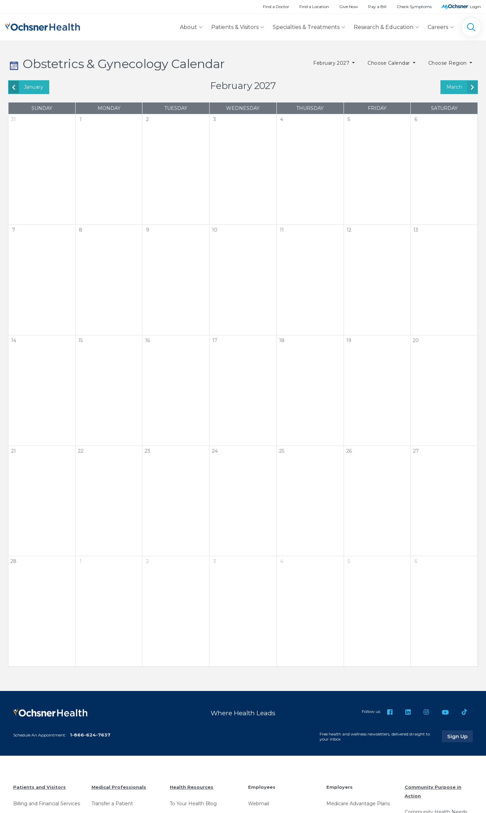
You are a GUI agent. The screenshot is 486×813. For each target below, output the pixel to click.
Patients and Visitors (39, 787)
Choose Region (448, 63)
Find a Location (314, 6)
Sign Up (460, 736)
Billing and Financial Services (46, 804)
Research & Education (383, 27)
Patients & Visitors (235, 27)
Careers (438, 27)
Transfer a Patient (112, 804)
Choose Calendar (389, 63)
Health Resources (191, 787)
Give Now (348, 6)
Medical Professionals (118, 787)
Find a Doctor (276, 6)
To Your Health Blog (193, 804)
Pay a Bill (377, 6)
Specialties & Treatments (306, 27)
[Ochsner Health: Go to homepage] (42, 26)
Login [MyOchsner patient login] (475, 6)
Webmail (258, 804)
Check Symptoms (414, 6)
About (188, 27)
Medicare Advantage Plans (358, 804)
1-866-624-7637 (90, 734)
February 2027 (332, 63)
